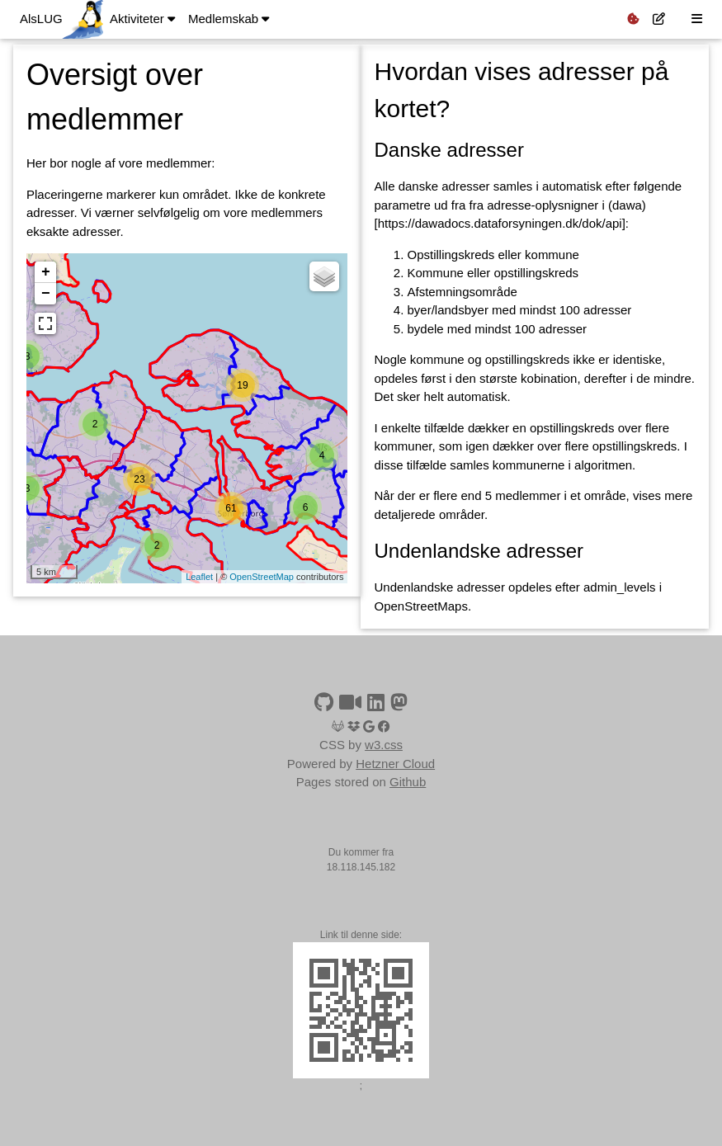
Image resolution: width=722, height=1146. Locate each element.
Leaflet (199, 577)
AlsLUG (41, 19)
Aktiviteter (142, 19)
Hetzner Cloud (395, 764)
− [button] (45, 294)
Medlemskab (228, 19)
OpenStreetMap (261, 577)
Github (407, 782)
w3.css (384, 745)
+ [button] (45, 272)
